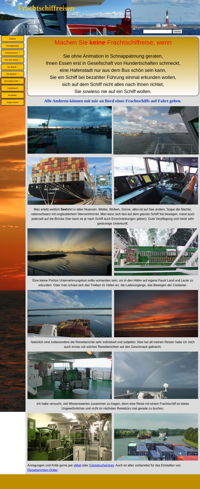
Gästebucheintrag (101, 465)
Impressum (12, 102)
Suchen (177, 31)
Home (12, 38)
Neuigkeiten (12, 45)
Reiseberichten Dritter (42, 470)
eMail (77, 465)
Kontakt (12, 95)
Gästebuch (12, 88)
